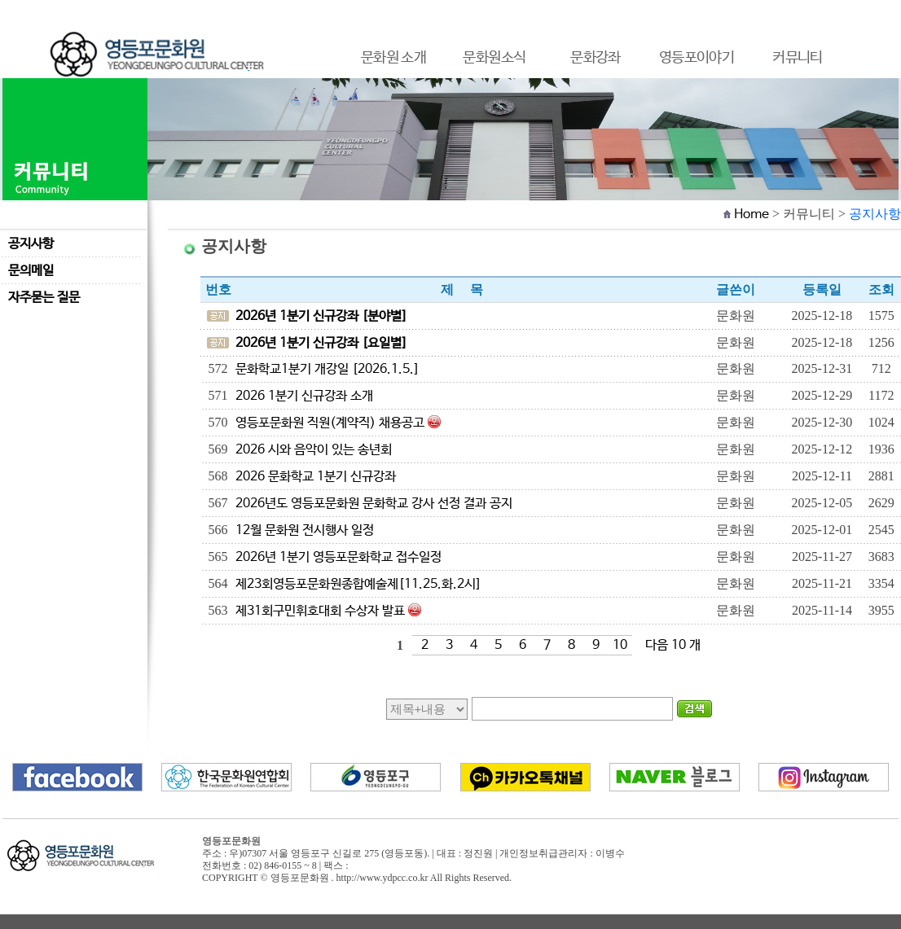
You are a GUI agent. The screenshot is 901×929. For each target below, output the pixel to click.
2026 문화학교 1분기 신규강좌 (315, 476)
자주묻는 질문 (44, 297)
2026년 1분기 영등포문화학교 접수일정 (338, 557)
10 (620, 645)
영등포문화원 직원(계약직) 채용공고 (329, 423)
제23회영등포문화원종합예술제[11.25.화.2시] (358, 584)
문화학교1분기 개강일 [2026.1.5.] (327, 369)
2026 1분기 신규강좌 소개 (304, 396)
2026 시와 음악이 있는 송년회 (313, 450)
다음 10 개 (673, 645)
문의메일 (31, 270)
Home (751, 214)
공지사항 (31, 244)
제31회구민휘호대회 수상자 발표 (320, 611)
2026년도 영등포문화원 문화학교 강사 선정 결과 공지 (373, 503)
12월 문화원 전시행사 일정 (304, 530)
